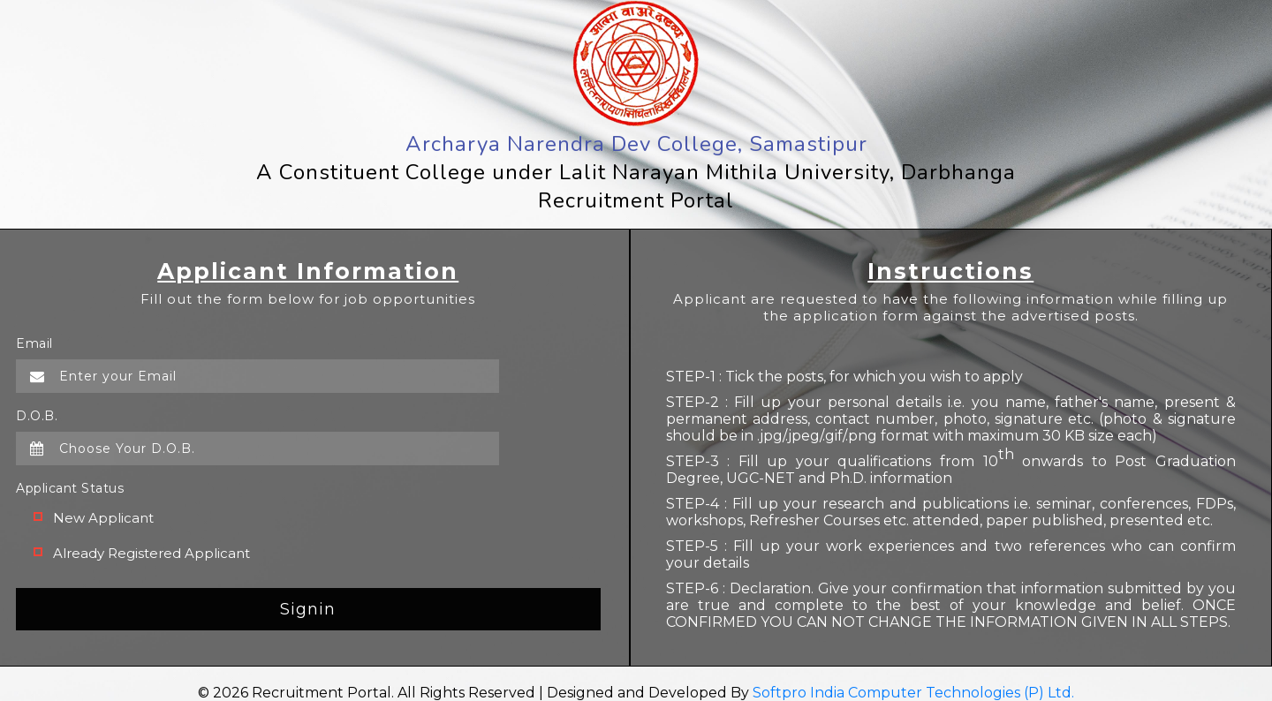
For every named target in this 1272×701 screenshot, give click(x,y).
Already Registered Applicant (151, 553)
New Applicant (103, 517)
